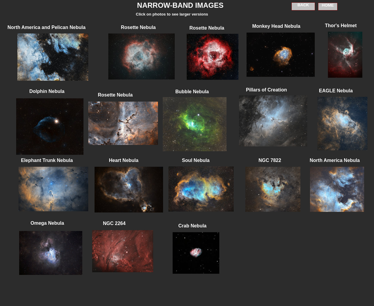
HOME (328, 5)
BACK (303, 5)
